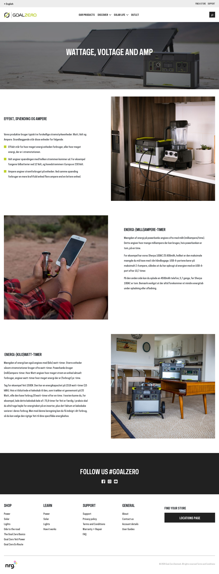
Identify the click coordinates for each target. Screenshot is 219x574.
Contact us (128, 519)
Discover (103, 14)
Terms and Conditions (94, 524)
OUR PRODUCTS (87, 14)
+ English (8, 3)
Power (7, 513)
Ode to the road (12, 529)
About (125, 513)
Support (87, 513)
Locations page (190, 517)
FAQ (85, 534)
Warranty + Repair (92, 529)
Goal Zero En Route (13, 544)
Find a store (200, 3)
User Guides (128, 529)
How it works (49, 529)
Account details (130, 524)
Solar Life (119, 14)
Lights (7, 524)
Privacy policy (90, 519)
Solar (6, 519)
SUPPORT (211, 3)
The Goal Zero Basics (14, 534)
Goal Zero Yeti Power (14, 539)
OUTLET (135, 14)
